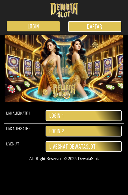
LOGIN (33, 26)
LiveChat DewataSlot (72, 146)
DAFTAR (95, 26)
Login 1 (56, 115)
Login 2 (57, 131)
